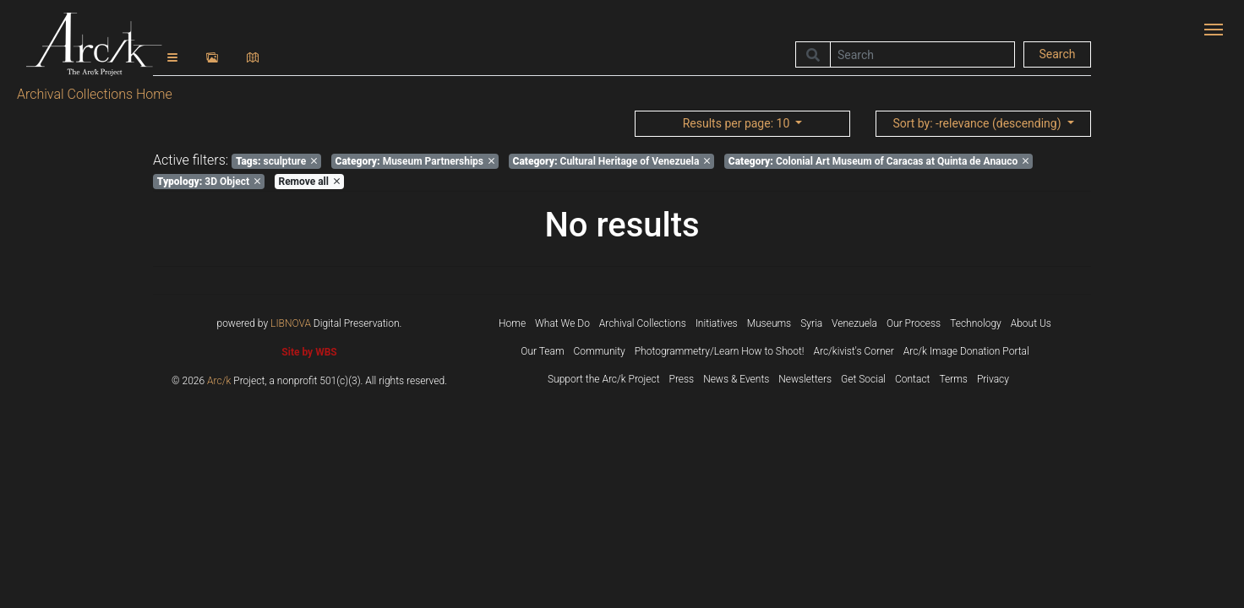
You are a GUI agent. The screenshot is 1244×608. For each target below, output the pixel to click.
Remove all (308, 181)
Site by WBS (308, 352)
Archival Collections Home (94, 94)
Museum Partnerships (415, 161)
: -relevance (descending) (978, 123)
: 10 (738, 123)
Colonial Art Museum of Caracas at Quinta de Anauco (878, 161)
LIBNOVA (290, 323)
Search (1057, 54)
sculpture (276, 161)
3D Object (208, 181)
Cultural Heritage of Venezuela (612, 161)
